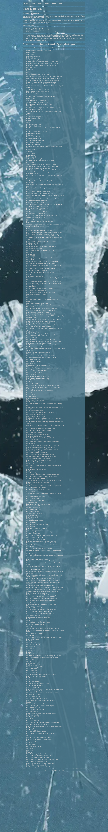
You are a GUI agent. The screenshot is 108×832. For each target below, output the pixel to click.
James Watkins (34, 13)
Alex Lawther (27, 16)
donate (54, 3)
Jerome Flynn (42, 16)
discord (40, 3)
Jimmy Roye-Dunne (38, 18)
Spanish (51, 44)
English (43, 44)
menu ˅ (60, 3)
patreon (47, 3)
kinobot (26, 3)
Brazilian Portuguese (66, 44)
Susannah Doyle (59, 16)
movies (33, 3)
